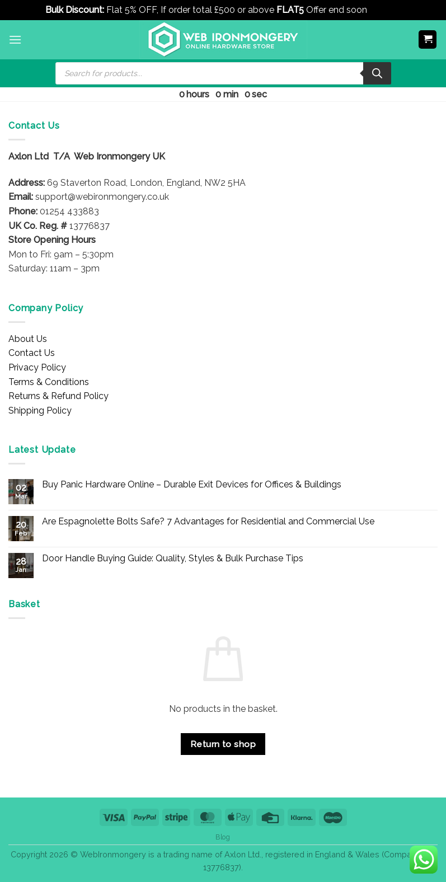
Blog (222, 837)
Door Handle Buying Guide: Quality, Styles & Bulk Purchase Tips (172, 558)
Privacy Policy (37, 367)
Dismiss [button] (385, 9)
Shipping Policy (40, 410)
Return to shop (223, 744)
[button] (15, 39)
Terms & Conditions (48, 382)
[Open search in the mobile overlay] (223, 73)
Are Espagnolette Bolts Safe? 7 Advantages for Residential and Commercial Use (208, 521)
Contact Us (31, 353)
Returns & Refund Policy (58, 396)
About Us (27, 339)
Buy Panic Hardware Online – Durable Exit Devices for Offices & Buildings (191, 484)
